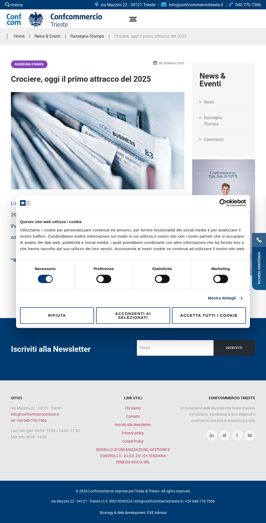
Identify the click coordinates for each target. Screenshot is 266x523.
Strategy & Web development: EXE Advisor (133, 513)
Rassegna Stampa (29, 64)
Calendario (214, 139)
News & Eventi (48, 36)
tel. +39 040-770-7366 (28, 420)
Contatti (132, 416)
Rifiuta (57, 315)
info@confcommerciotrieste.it (35, 414)
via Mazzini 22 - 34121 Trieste (125, 4)
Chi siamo (133, 408)
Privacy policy (133, 433)
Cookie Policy (133, 441)
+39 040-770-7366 (200, 501)
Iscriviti (234, 348)
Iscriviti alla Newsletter (133, 425)
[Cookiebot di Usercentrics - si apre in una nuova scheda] (223, 203)
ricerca (14, 4)
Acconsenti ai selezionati (133, 315)
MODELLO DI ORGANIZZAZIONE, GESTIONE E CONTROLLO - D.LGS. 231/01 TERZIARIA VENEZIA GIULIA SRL (133, 456)
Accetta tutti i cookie (209, 315)
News (209, 102)
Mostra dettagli (222, 298)
